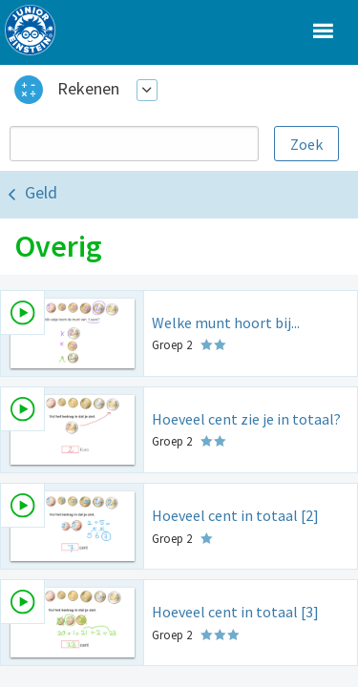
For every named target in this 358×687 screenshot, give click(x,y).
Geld (41, 192)
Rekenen (88, 88)
